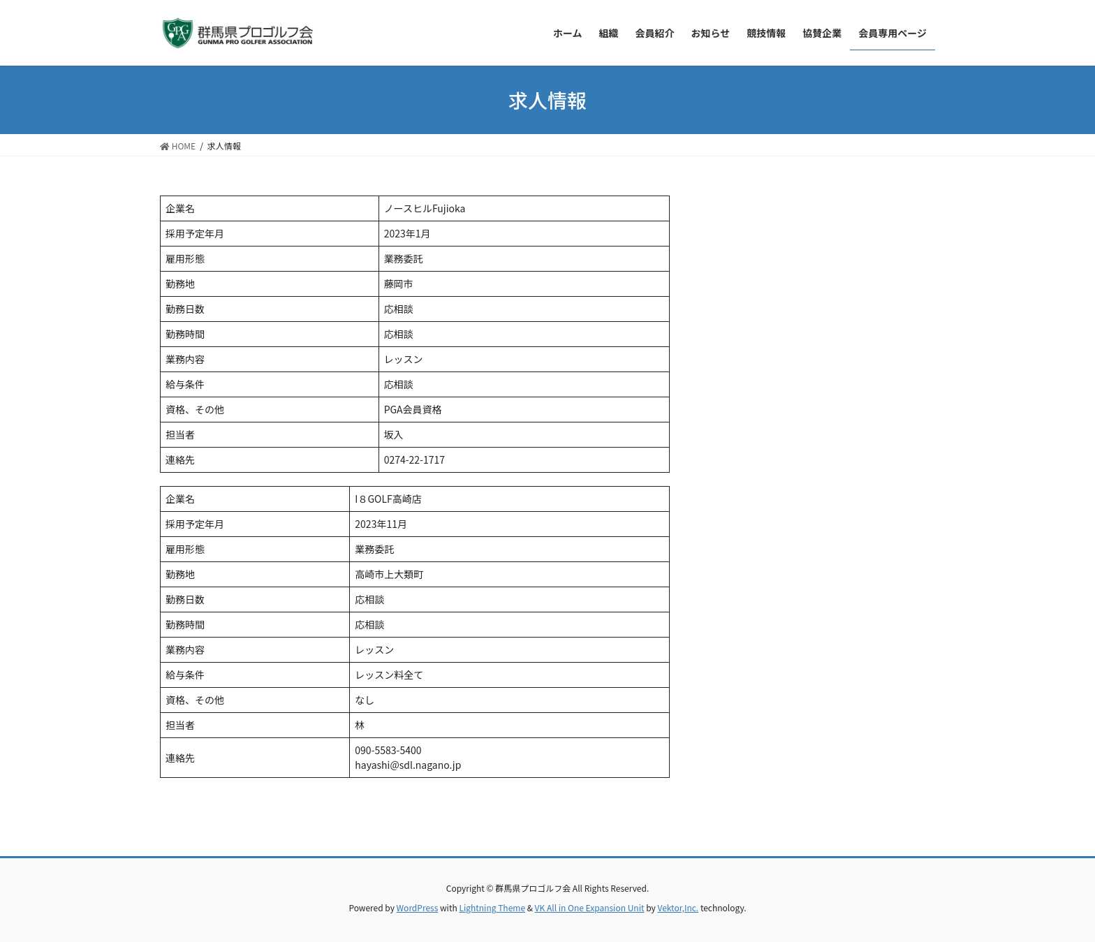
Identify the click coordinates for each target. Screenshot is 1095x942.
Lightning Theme (492, 907)
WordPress (418, 907)
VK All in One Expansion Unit (590, 907)
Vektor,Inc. (677, 907)
